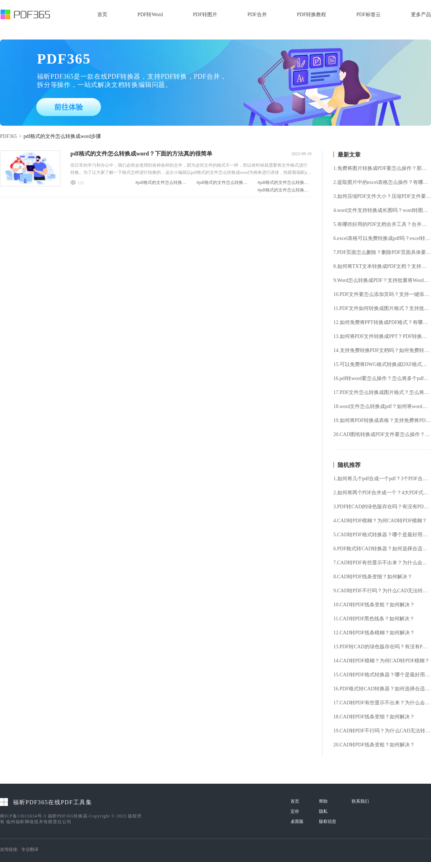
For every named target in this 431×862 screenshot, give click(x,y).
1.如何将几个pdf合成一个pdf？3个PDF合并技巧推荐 (382, 478)
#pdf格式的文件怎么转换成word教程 (162, 182)
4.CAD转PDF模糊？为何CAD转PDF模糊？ (380, 520)
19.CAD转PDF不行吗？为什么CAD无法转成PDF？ (382, 730)
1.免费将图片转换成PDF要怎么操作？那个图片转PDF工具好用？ (382, 168)
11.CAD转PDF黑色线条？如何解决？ (373, 618)
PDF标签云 (368, 14)
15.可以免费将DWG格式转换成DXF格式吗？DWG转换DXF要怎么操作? (382, 364)
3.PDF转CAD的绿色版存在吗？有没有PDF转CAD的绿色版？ (382, 506)
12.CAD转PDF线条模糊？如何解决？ (374, 632)
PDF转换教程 (311, 14)
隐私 (323, 811)
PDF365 (8, 136)
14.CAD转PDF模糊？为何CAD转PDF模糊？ (381, 660)
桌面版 (297, 821)
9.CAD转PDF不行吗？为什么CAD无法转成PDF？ (382, 590)
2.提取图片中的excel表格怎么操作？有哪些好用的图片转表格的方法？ (382, 182)
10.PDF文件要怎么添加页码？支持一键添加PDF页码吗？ (382, 294)
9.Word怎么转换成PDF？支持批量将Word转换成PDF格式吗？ (382, 280)
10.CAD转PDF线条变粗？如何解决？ (374, 604)
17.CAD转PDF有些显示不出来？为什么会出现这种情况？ (382, 702)
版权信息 (327, 821)
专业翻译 (29, 849)
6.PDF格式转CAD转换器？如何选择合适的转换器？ (382, 548)
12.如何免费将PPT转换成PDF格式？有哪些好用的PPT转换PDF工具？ (382, 322)
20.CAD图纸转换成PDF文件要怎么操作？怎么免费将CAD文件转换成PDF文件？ (382, 434)
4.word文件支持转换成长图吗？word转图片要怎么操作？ (382, 210)
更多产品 (421, 14)
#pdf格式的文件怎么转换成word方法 (223, 182)
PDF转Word (150, 14)
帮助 (323, 801)
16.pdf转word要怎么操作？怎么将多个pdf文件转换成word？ (382, 378)
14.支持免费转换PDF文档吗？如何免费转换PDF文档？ (382, 350)
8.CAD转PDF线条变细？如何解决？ (372, 576)
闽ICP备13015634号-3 (23, 816)
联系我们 (360, 801)
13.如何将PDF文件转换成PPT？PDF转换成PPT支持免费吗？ (382, 336)
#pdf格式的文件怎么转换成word (284, 182)
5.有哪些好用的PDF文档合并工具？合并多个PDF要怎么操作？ (382, 224)
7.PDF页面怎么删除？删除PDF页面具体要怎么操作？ (382, 252)
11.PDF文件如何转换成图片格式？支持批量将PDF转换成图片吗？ (382, 308)
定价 (295, 811)
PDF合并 (257, 14)
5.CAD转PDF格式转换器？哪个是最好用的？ (382, 534)
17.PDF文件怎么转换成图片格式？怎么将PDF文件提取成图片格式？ (382, 392)
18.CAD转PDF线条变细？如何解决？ (374, 716)
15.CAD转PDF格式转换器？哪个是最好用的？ (382, 674)
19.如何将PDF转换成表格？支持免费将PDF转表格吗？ (382, 420)
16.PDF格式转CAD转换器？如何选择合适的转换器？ (382, 688)
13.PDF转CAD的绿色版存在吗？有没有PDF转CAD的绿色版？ (382, 646)
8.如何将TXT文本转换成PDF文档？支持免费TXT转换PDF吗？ (382, 266)
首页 (102, 14)
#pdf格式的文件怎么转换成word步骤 (284, 190)
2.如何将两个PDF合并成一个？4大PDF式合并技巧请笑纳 (382, 492)
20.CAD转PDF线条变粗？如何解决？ (374, 744)
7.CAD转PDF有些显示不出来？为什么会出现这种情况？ (382, 562)
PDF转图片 (205, 14)
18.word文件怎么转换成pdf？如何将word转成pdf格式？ (382, 406)
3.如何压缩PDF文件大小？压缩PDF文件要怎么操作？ (382, 196)
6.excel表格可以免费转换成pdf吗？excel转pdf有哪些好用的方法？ (382, 238)
